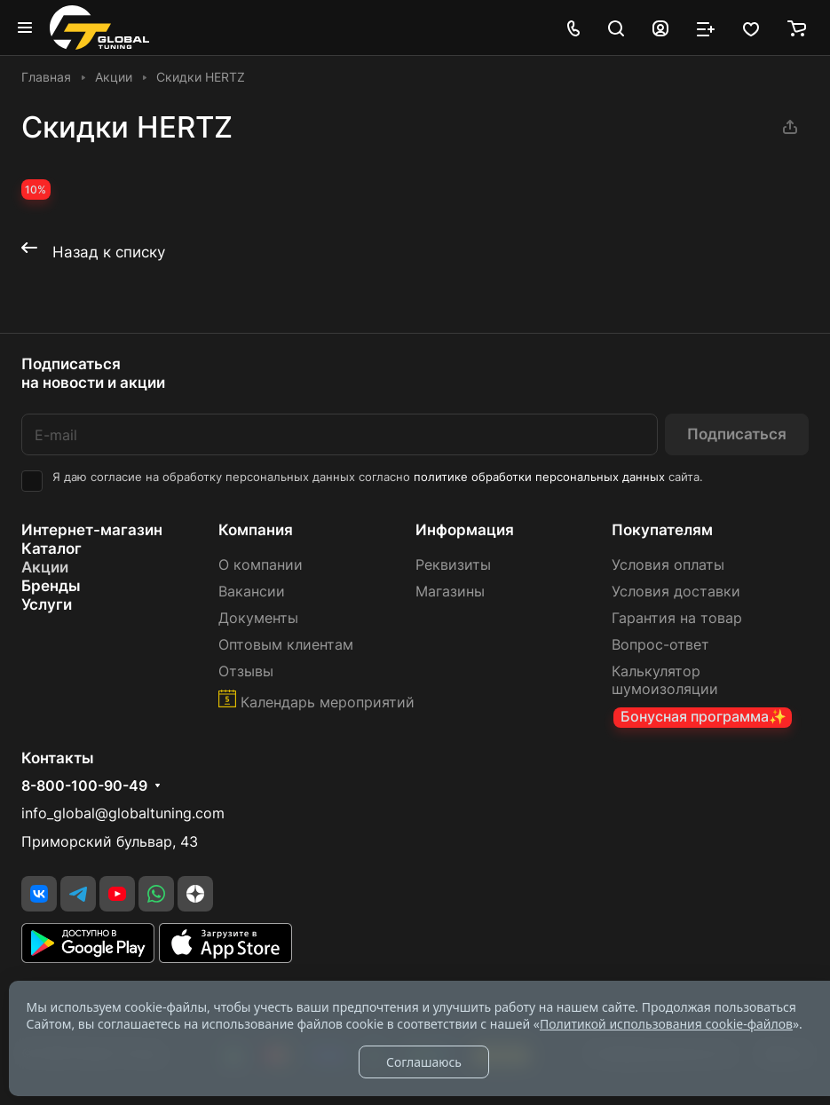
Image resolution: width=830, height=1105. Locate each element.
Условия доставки (676, 591)
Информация (464, 530)
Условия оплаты (668, 564)
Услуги (46, 604)
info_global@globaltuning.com (123, 813)
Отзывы (245, 671)
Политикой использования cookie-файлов (666, 1023)
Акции (44, 567)
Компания (255, 530)
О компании (260, 564)
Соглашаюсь (424, 1062)
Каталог (51, 548)
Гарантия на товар (677, 618)
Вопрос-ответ (660, 644)
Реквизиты (453, 564)
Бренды (51, 586)
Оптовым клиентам (285, 644)
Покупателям (662, 530)
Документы (258, 618)
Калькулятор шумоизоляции (665, 680)
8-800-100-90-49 (84, 786)
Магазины (450, 591)
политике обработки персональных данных (539, 477)
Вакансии (251, 591)
